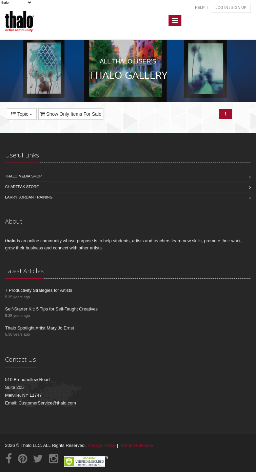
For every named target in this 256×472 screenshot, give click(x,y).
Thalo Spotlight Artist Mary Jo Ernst (39, 328)
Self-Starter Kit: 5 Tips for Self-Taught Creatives (51, 308)
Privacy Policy (101, 445)
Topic (21, 114)
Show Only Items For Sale (70, 114)
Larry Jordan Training (29, 197)
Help (200, 7)
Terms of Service (136, 445)
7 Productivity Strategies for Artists (38, 290)
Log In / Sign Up (231, 7)
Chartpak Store (22, 187)
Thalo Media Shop (23, 176)
